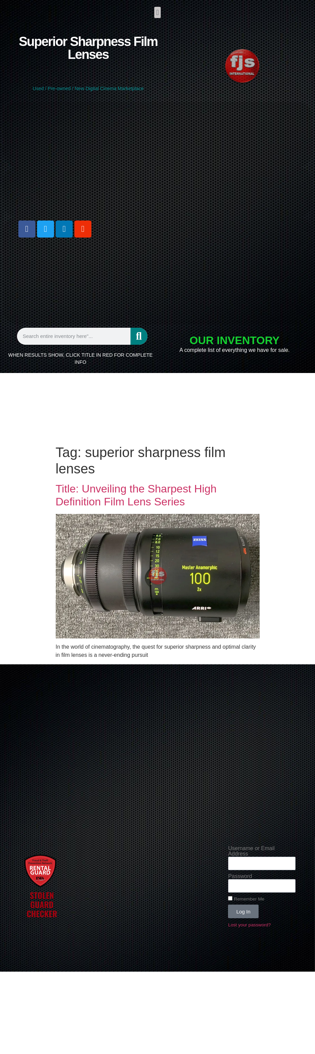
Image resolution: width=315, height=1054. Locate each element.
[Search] (138, 336)
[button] (157, 12)
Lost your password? (249, 924)
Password (240, 876)
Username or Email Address (251, 851)
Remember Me (246, 899)
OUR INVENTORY (235, 340)
